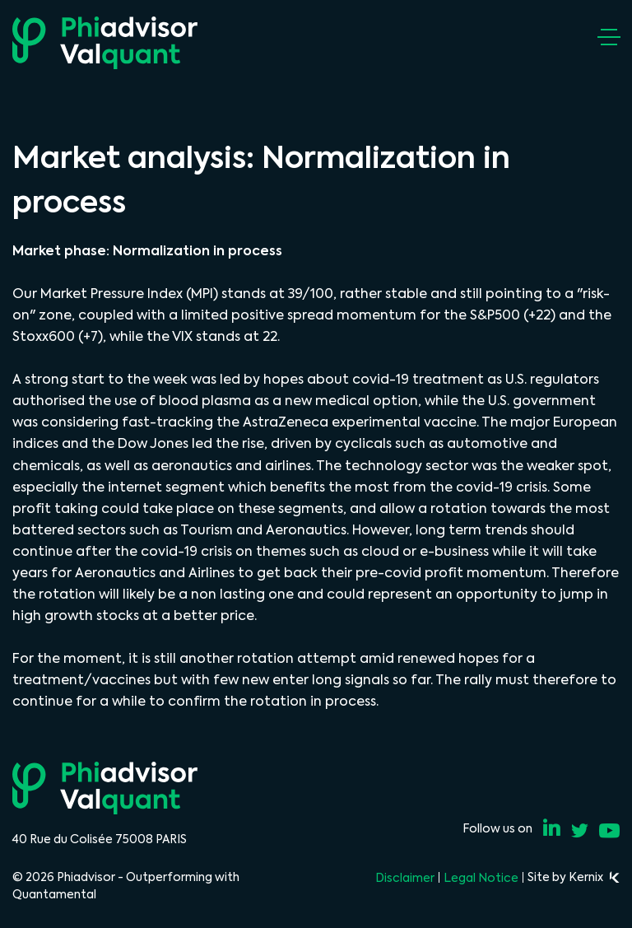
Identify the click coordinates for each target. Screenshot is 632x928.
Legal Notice (481, 878)
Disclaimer (404, 878)
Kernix (594, 877)
